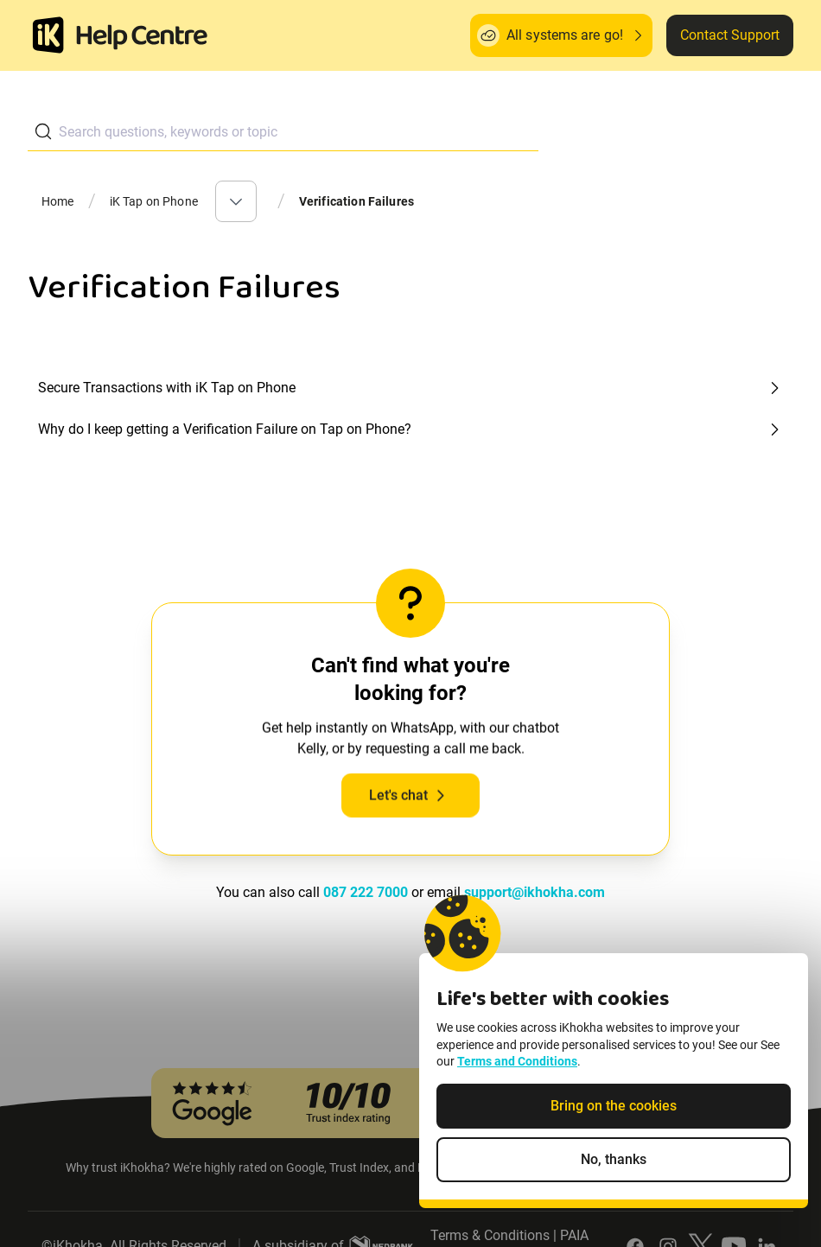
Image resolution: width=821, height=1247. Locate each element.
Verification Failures (356, 201)
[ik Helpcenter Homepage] (141, 37)
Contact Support (730, 35)
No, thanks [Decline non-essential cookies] (613, 1165)
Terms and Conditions (517, 1067)
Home (57, 201)
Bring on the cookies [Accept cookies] (614, 1112)
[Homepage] (48, 35)
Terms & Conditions (490, 1235)
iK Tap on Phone (154, 201)
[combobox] (283, 131)
